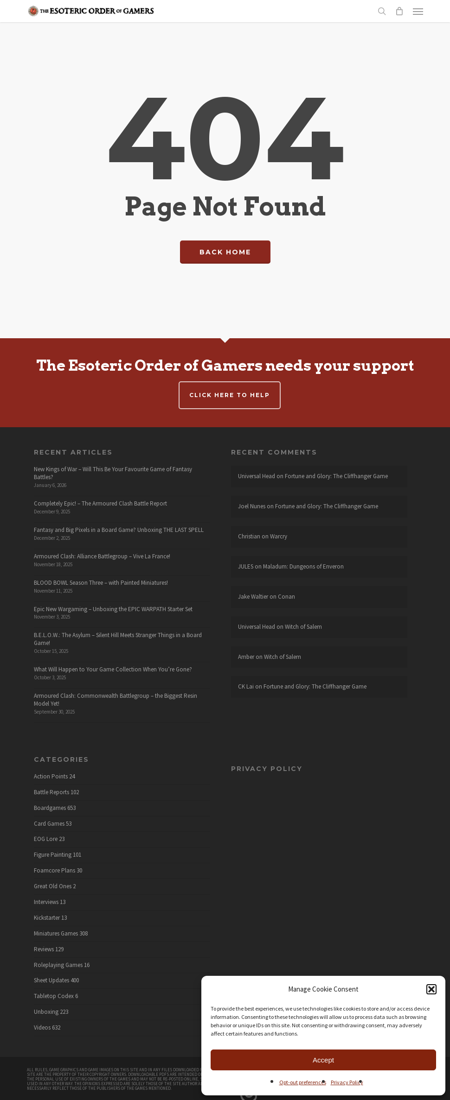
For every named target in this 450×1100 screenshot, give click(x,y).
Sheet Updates (51, 980)
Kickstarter (47, 918)
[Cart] (399, 11)
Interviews (46, 902)
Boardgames (50, 808)
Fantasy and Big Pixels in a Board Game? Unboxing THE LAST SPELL (119, 530)
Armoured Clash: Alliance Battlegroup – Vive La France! (102, 556)
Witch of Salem (303, 627)
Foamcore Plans (54, 870)
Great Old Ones (52, 886)
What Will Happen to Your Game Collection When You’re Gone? (113, 669)
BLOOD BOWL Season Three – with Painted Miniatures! (101, 583)
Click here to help (229, 395)
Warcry (278, 536)
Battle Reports (51, 792)
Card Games (49, 824)
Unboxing (46, 1012)
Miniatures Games (56, 933)
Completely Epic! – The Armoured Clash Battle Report (100, 503)
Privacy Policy (347, 1082)
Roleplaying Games (58, 965)
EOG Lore (46, 839)
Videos (42, 1027)
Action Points (51, 776)
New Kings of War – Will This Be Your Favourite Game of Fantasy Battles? (113, 473)
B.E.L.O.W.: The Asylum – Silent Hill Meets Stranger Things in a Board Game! (118, 639)
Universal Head (256, 476)
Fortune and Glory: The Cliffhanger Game (336, 476)
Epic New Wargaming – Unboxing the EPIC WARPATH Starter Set (113, 609)
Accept (323, 1060)
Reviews (44, 949)
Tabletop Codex (54, 996)
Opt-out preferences (302, 1082)
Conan (286, 597)
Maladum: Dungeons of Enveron (303, 566)
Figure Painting (52, 855)
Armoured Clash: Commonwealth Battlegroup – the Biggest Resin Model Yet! (115, 700)
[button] (431, 989)
